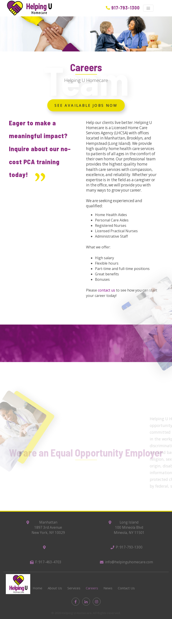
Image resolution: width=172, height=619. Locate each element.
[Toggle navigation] (148, 8)
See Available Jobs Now (86, 106)
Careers (92, 588)
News (107, 588)
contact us (106, 290)
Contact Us (126, 588)
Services (73, 588)
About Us (55, 588)
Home (37, 588)
